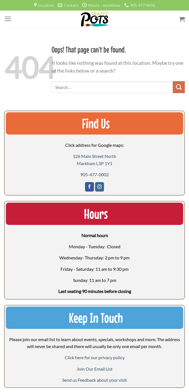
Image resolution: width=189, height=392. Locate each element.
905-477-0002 (94, 174)
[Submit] (179, 87)
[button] (95, 368)
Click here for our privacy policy (95, 357)
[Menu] (8, 19)
